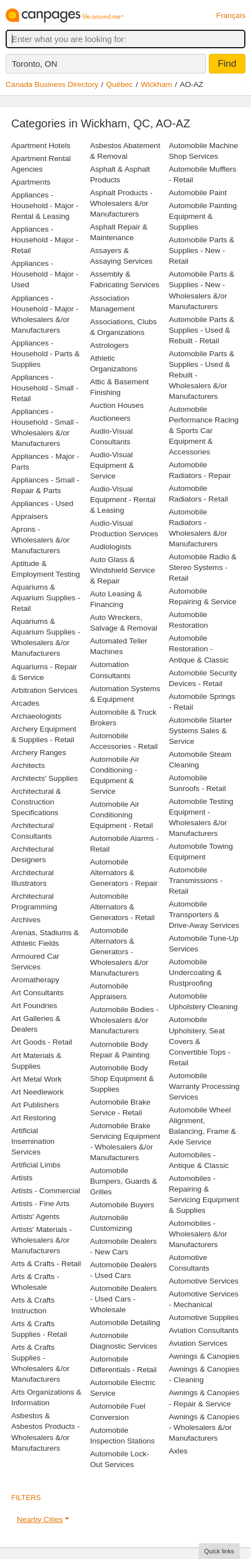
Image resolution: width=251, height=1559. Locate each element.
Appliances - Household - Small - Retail (44, 388)
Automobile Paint (198, 192)
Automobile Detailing (125, 1322)
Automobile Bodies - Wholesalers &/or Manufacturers (124, 1020)
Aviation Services (198, 1343)
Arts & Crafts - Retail (46, 1263)
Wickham (156, 84)
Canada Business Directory (52, 84)
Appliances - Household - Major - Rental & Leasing (44, 205)
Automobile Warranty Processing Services (204, 1086)
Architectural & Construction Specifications (36, 802)
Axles (178, 1451)
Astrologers (109, 345)
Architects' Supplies (44, 778)
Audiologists (110, 546)
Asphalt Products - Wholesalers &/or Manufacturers (121, 203)
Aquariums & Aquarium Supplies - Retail (45, 598)
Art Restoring (33, 1118)
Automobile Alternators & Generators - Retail (122, 907)
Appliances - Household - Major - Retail (44, 240)
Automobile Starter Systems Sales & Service (200, 731)
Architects (28, 765)
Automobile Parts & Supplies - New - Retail (201, 250)
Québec (119, 84)
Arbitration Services (44, 690)
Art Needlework (37, 1092)
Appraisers (29, 516)
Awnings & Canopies (204, 1356)
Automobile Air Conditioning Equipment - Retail (121, 815)
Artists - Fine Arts (40, 1203)
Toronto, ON (34, 63)
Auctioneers (110, 418)
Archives (26, 920)
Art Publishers (35, 1105)
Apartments (31, 182)
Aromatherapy (35, 980)
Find (227, 63)
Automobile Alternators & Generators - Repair (124, 872)
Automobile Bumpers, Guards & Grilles (123, 1181)
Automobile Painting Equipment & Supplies (203, 216)
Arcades (25, 703)
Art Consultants (37, 992)
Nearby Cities (40, 1519)
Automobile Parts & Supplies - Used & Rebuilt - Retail (201, 330)
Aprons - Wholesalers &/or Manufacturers (40, 540)
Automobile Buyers (122, 1205)
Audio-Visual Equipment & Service (112, 465)
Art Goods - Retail (41, 1042)
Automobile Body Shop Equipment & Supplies (122, 1078)
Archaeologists (36, 716)
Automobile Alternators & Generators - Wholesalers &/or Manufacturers (119, 951)
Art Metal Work (36, 1079)
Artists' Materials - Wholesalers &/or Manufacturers (41, 1240)
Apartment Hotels (40, 145)
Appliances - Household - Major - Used (44, 274)
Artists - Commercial (45, 1191)
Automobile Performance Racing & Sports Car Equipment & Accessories (204, 430)
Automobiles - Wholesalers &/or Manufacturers (198, 1234)
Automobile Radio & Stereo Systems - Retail (202, 567)
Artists (22, 1178)
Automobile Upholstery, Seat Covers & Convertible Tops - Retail (199, 1040)
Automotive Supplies (204, 1317)
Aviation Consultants (204, 1330)
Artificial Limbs (36, 1165)
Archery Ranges (38, 752)
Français (230, 15)
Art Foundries (34, 1005)
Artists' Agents (35, 1216)
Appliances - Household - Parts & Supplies (45, 354)
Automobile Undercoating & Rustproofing (195, 972)
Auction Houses (117, 405)
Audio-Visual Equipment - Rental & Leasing (122, 499)
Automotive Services (204, 1281)
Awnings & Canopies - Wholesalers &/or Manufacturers (204, 1427)
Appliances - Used (42, 503)
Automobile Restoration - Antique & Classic (199, 649)
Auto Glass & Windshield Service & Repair (122, 570)
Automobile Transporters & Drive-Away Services (204, 915)
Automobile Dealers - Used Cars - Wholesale (123, 1299)
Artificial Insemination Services (33, 1141)
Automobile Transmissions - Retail (195, 880)
